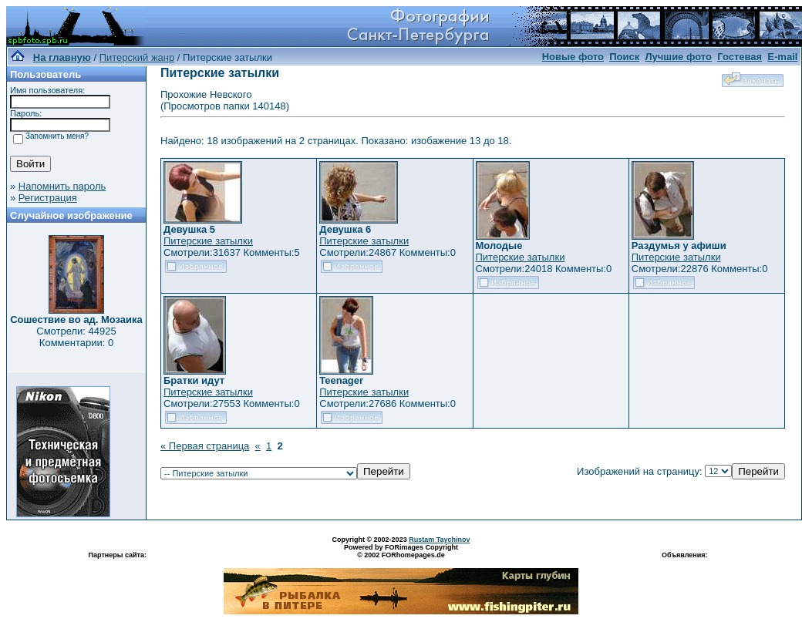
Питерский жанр (137, 57)
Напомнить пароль (62, 186)
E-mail (782, 56)
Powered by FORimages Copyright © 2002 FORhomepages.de (401, 551)
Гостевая (739, 56)
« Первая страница (204, 446)
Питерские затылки (208, 241)
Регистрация (48, 197)
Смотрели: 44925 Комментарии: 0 (76, 336)
